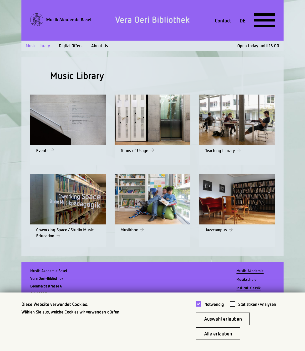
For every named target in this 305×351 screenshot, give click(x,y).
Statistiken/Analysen (257, 304)
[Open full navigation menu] (264, 20)
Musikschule (246, 279)
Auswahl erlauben (223, 319)
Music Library (38, 45)
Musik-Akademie (250, 270)
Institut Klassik (248, 288)
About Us (99, 45)
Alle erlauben (218, 333)
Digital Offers (70, 45)
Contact (223, 20)
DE (242, 20)
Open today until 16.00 (258, 45)
